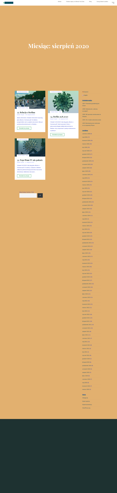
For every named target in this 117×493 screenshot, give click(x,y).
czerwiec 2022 (86, 300)
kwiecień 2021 (86, 348)
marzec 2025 (86, 187)
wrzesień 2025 (86, 167)
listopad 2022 (86, 283)
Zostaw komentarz (22, 91)
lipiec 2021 (85, 337)
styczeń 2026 (86, 153)
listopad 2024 (86, 201)
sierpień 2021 (86, 334)
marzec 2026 (86, 146)
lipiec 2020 (85, 378)
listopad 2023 (86, 242)
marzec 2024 (86, 228)
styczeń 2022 (86, 317)
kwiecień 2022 (86, 307)
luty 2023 (85, 273)
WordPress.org (86, 411)
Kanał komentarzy (87, 407)
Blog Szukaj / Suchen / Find (26, 192)
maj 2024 (84, 221)
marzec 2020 (86, 392)
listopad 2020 (86, 365)
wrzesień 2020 (86, 371)
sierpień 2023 (86, 252)
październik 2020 (87, 368)
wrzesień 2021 (86, 330)
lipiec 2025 (85, 174)
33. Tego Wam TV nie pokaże (26, 165)
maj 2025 (84, 180)
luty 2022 (85, 313)
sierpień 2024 (86, 211)
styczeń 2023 (86, 276)
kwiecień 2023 (86, 266)
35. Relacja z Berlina (26, 116)
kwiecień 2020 (86, 389)
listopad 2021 (86, 324)
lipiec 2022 (85, 296)
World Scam (8, 3)
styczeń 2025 (86, 194)
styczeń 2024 (86, 235)
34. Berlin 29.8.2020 (59, 116)
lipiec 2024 (85, 215)
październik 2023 (87, 245)
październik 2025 (87, 163)
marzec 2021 (86, 351)
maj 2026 (84, 140)
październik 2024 (87, 204)
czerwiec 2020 (86, 382)
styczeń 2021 (86, 358)
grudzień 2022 (86, 279)
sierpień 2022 (86, 293)
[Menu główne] (112, 3)
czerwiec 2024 (86, 218)
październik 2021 (87, 327)
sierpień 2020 (86, 375)
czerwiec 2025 (86, 177)
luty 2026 (85, 150)
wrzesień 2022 (86, 290)
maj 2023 (84, 262)
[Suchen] (40, 195)
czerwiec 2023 (86, 259)
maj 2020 (84, 385)
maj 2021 (84, 344)
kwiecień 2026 (86, 143)
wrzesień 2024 (86, 208)
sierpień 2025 (86, 170)
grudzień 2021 (86, 320)
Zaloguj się (85, 400)
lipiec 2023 (85, 256)
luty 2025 (85, 191)
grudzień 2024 (86, 198)
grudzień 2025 (86, 157)
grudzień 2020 (86, 361)
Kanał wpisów (86, 404)
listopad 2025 (86, 160)
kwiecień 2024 (86, 225)
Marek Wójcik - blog (23, 111)
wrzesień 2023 (86, 249)
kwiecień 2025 (86, 184)
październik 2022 (87, 286)
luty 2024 (85, 232)
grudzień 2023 (86, 238)
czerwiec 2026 (86, 136)
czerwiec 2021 (86, 341)
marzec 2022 (86, 310)
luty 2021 (85, 354)
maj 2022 (84, 303)
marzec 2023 (86, 269)
